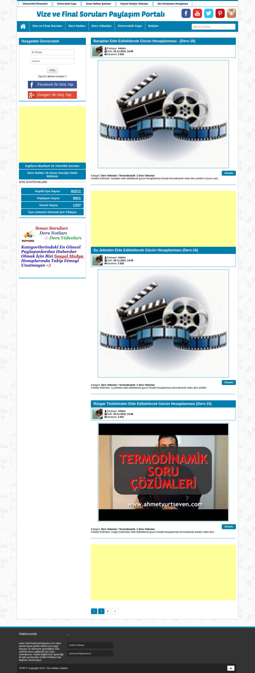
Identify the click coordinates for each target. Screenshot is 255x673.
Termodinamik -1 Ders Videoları (137, 175)
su (112, 387)
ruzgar (114, 532)
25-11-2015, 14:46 (123, 414)
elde (123, 178)
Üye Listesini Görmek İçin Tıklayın (52, 212)
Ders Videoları (109, 175)
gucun (142, 178)
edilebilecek (135, 387)
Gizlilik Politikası (77, 645)
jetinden (118, 387)
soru (215, 178)
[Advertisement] (52, 134)
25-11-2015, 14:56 (123, 51)
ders (193, 178)
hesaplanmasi (153, 178)
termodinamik (176, 178)
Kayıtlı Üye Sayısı (47, 191)
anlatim (200, 178)
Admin (122, 48)
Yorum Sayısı (48, 205)
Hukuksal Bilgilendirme (80, 653)
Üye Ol (42, 76)
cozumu (208, 178)
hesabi (165, 178)
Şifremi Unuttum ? (57, 76)
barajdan (116, 178)
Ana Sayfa (23, 26)
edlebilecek (132, 178)
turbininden (124, 532)
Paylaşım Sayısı (48, 198)
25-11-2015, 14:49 (123, 260)
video (187, 178)
